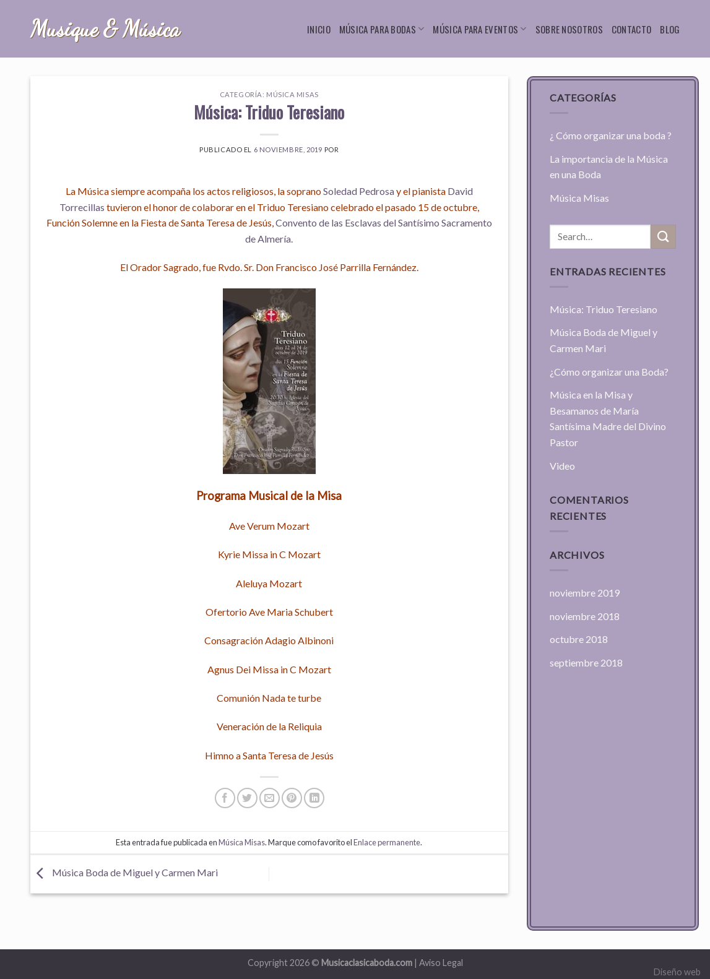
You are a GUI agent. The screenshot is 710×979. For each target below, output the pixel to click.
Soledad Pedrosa (358, 191)
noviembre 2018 (585, 616)
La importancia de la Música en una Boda (609, 167)
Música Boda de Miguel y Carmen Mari (124, 872)
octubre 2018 (579, 639)
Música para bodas (382, 29)
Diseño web (677, 972)
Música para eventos (479, 29)
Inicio (319, 29)
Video (562, 466)
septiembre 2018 (586, 662)
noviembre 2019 (585, 592)
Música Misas (292, 94)
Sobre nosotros (569, 29)
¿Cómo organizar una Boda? (609, 371)
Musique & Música (105, 29)
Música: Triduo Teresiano (603, 309)
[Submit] (663, 237)
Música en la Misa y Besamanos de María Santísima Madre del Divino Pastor (608, 418)
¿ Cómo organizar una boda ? (611, 135)
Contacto (631, 29)
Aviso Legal (441, 962)
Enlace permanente (386, 842)
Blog (670, 29)
